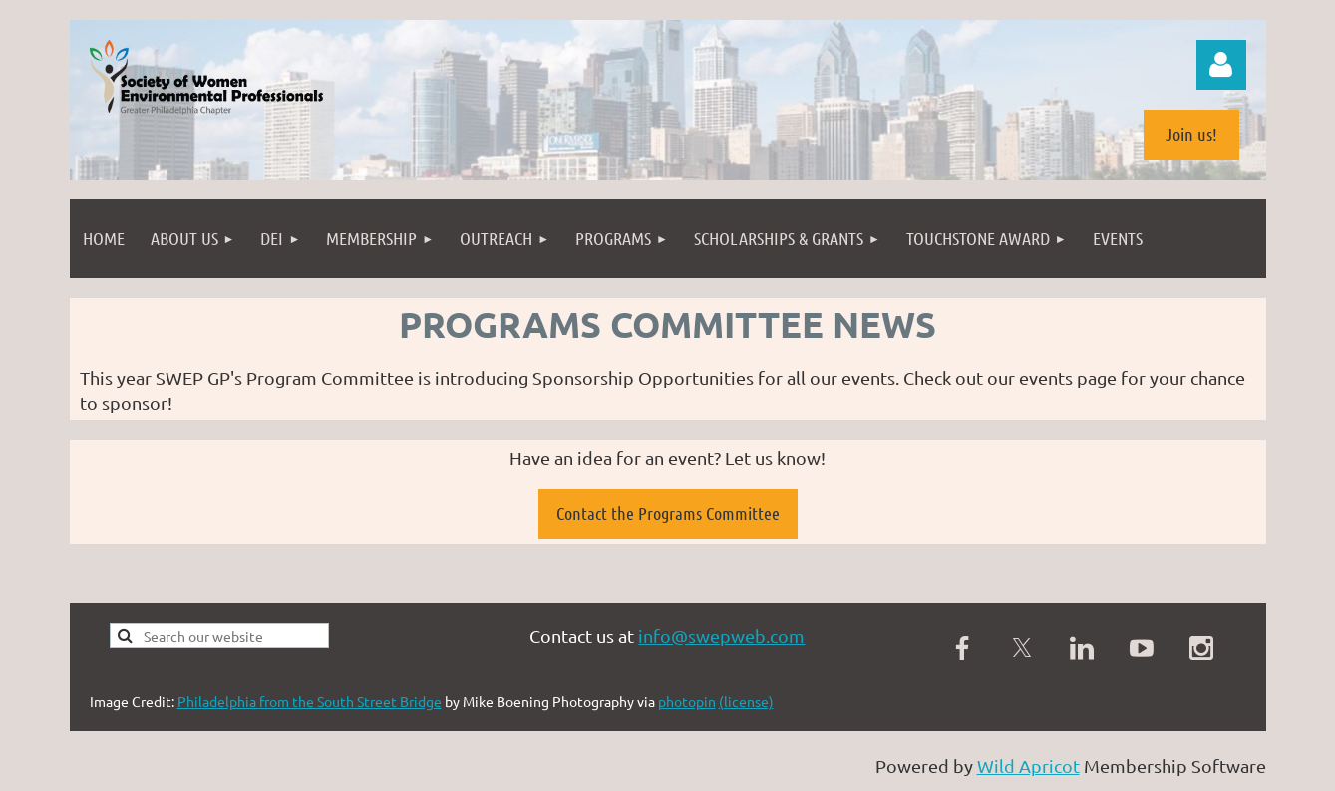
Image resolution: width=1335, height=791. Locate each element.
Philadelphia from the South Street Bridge (309, 701)
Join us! (1191, 134)
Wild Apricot (1028, 765)
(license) (746, 701)
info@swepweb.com (721, 635)
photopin (687, 701)
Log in (1221, 65)
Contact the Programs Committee (668, 513)
